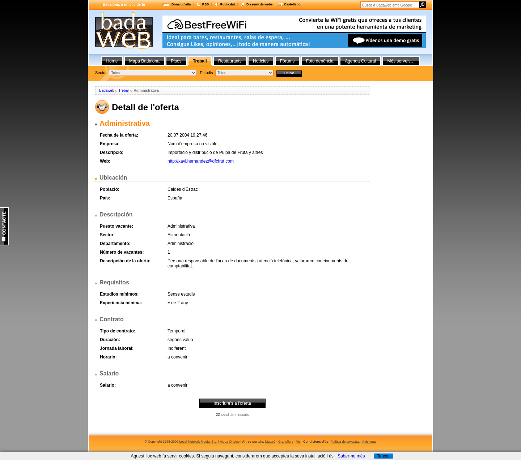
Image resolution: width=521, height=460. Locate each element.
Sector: (101, 72)
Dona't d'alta (181, 4)
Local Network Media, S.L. (198, 441)
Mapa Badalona (144, 61)
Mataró (270, 441)
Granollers (285, 441)
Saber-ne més (351, 456)
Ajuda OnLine (230, 441)
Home (112, 61)
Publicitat (227, 4)
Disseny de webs (259, 4)
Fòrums (287, 61)
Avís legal (369, 441)
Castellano (292, 4)
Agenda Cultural (360, 61)
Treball (123, 91)
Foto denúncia (320, 61)
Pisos (176, 61)
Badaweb (106, 91)
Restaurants (230, 61)
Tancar (383, 456)
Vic (298, 441)
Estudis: (207, 72)
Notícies (260, 61)
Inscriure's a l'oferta (232, 403)
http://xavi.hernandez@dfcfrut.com (201, 161)
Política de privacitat (345, 441)
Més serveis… (401, 61)
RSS (205, 4)
